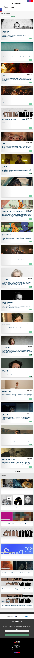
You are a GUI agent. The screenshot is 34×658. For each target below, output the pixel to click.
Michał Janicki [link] (5, 31)
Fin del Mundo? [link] (5, 257)
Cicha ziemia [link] (5, 54)
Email (17, 629)
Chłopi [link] (3, 98)
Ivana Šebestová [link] (6, 347)
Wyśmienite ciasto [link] (6, 391)
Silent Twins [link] (5, 75)
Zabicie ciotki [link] (5, 414)
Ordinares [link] (4, 189)
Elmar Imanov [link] (5, 370)
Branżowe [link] (3, 122)
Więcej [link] (31, 38)
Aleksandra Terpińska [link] (7, 302)
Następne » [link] (18, 471)
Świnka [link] (3, 143)
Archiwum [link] (6, 32)
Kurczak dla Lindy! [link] (6, 234)
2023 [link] (2, 32)
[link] (1, 9)
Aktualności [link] (4, 212)
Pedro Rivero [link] (5, 279)
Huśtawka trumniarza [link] (7, 437)
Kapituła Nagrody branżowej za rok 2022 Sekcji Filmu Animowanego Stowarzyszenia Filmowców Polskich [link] (15, 120)
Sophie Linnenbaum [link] (6, 325)
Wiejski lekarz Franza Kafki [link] (8, 459)
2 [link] (15, 471)
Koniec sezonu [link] (5, 166)
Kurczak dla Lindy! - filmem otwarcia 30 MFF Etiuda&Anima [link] (16, 211)
